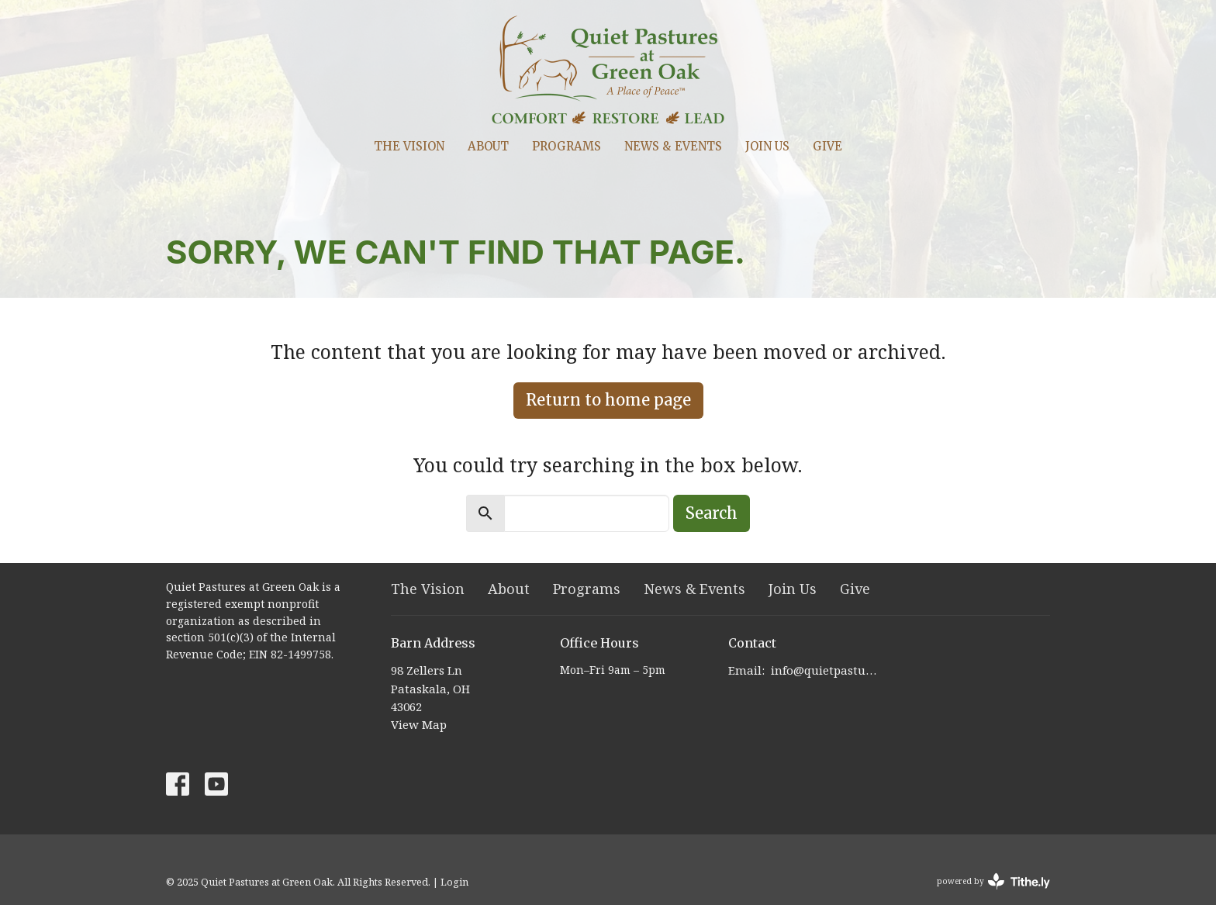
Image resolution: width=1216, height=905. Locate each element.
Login (454, 882)
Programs (566, 146)
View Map (419, 724)
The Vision (409, 146)
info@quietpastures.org (826, 670)
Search (712, 513)
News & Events (673, 146)
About (488, 146)
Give (827, 146)
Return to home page (608, 399)
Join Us (767, 146)
